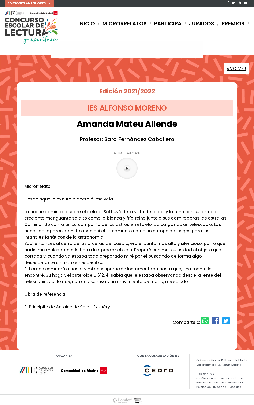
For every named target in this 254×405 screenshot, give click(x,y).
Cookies (235, 387)
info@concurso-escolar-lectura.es (220, 378)
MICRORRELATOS (124, 23)
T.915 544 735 (205, 374)
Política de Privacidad (211, 387)
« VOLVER (236, 68)
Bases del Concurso (210, 382)
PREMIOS (232, 23)
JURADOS (201, 23)
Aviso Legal (235, 382)
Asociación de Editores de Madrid (224, 360)
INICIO (86, 23)
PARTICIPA (168, 23)
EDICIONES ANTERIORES (29, 3)
